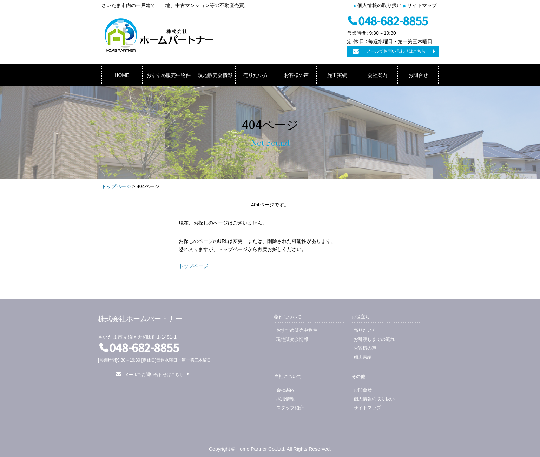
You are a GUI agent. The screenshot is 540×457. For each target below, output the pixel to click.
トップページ (116, 186)
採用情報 (285, 399)
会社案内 (377, 75)
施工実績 (337, 75)
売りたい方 (255, 75)
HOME (121, 75)
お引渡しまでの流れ (374, 339)
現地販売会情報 (215, 75)
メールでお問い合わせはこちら (396, 51)
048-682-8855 (393, 20)
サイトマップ (422, 5)
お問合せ (418, 75)
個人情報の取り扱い (379, 5)
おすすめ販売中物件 (168, 75)
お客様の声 (296, 75)
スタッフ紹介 (290, 407)
